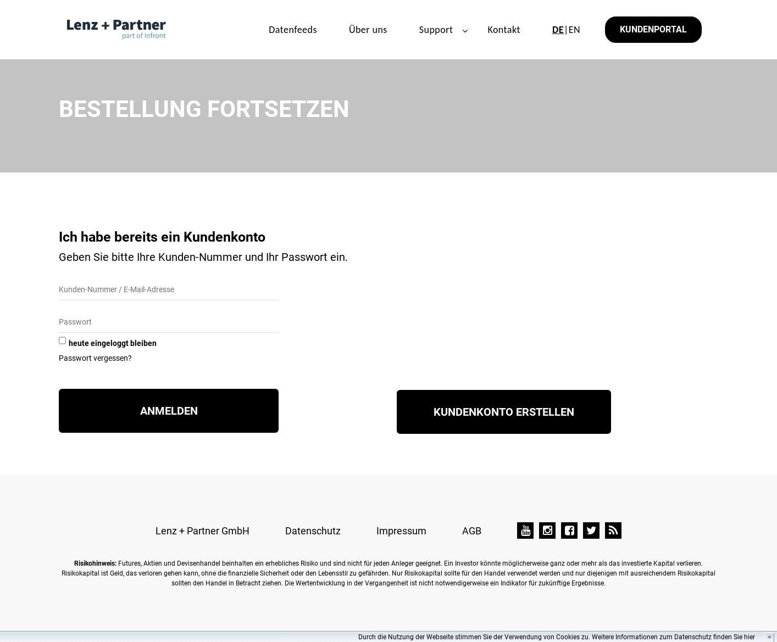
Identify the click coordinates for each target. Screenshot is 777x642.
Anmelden (169, 410)
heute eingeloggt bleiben (113, 343)
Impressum (401, 531)
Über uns (368, 30)
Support (436, 30)
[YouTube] (525, 530)
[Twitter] (591, 530)
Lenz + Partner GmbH (202, 531)
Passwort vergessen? (95, 358)
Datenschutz (313, 531)
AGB (471, 531)
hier (749, 637)
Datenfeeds (293, 30)
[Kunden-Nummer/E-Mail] (169, 290)
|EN (566, 30)
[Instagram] (547, 530)
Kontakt (503, 30)
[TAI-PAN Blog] (613, 530)
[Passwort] (169, 322)
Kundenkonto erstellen (504, 411)
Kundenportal (653, 29)
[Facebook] (569, 530)
